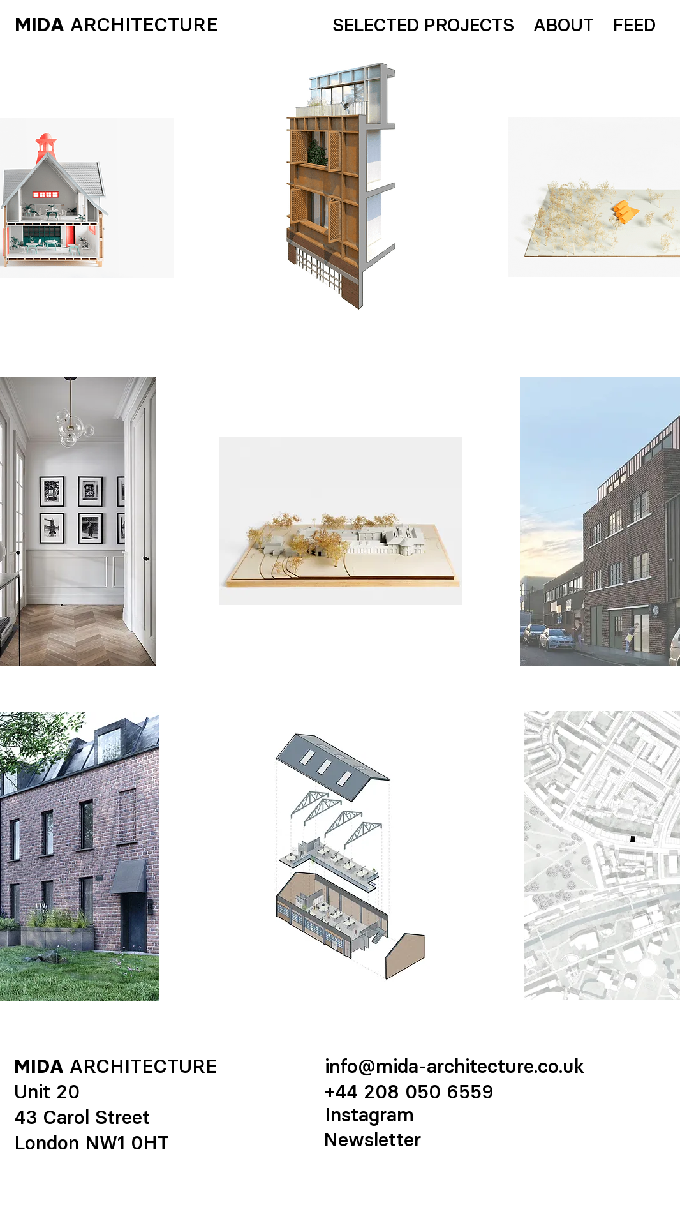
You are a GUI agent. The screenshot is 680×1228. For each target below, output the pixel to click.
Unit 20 (47, 1092)
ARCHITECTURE (144, 24)
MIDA (39, 24)
